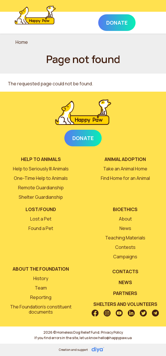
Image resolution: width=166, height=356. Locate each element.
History (40, 278)
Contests (125, 247)
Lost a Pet (40, 219)
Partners (125, 293)
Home (22, 42)
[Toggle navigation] (143, 21)
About (125, 219)
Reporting (40, 297)
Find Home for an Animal (125, 178)
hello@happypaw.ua (115, 337)
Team (41, 288)
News (125, 228)
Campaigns (125, 256)
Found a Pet (40, 228)
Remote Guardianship (41, 187)
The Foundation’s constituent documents (41, 309)
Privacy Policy (112, 332)
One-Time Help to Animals (41, 178)
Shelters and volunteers (125, 304)
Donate (83, 138)
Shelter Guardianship (41, 197)
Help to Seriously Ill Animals (41, 169)
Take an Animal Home (125, 169)
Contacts (125, 271)
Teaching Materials (125, 238)
